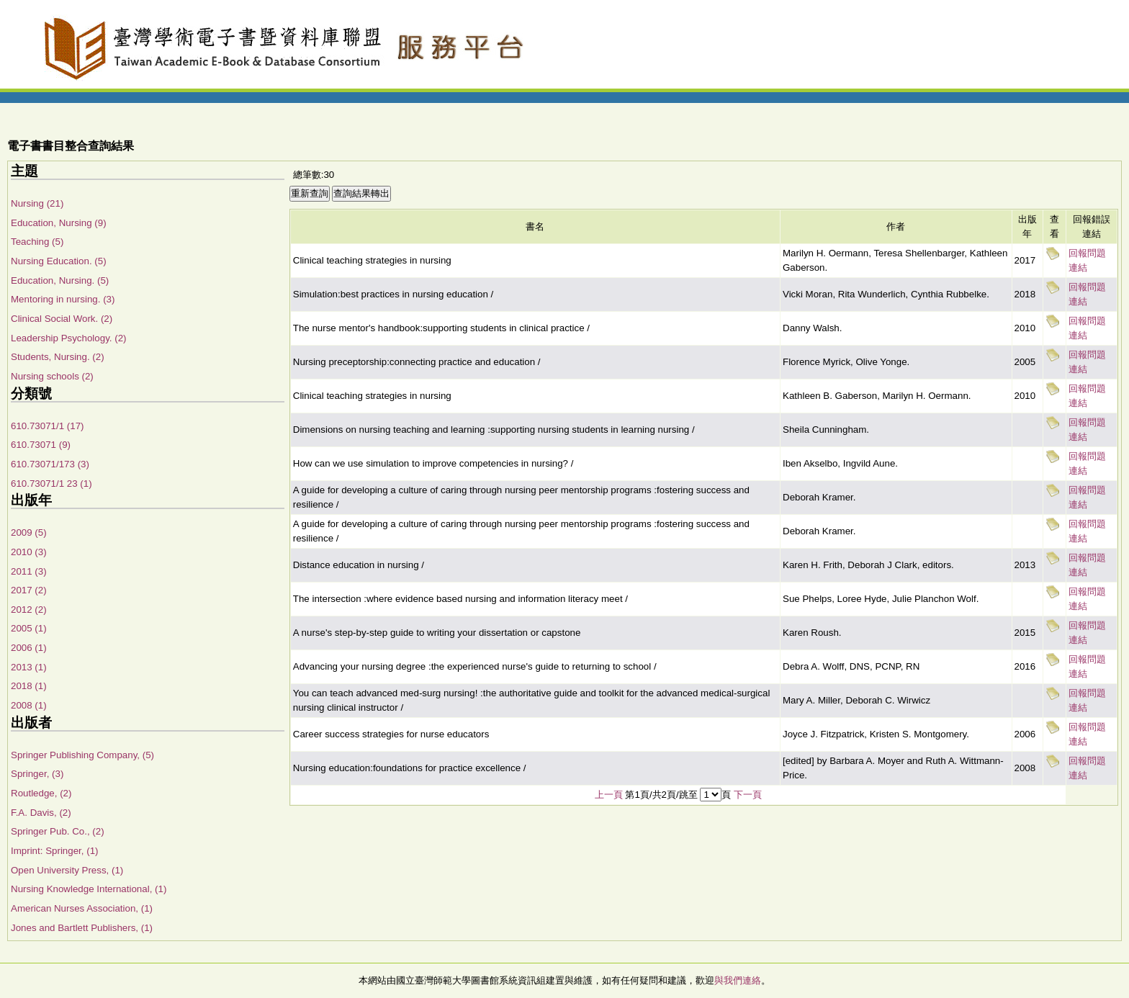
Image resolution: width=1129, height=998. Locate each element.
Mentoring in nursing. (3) (62, 299)
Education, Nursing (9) (59, 222)
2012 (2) (29, 609)
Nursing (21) (37, 203)
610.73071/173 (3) (50, 464)
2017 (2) (29, 590)
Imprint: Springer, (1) (54, 850)
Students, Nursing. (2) (57, 356)
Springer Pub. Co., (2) (57, 831)
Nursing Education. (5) (59, 261)
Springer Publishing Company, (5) (82, 755)
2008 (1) (29, 705)
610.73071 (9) (41, 444)
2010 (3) (29, 552)
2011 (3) (29, 571)
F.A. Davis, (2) (41, 812)
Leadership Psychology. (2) (69, 338)
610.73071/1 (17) (47, 426)
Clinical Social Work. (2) (61, 318)
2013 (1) (29, 667)
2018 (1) (29, 685)
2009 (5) (29, 532)
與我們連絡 (737, 980)
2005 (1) (29, 628)
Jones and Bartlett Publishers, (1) (82, 927)
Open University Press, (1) (67, 870)
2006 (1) (29, 647)
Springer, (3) (37, 773)
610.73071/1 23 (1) (51, 483)
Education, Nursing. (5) (60, 280)
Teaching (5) (37, 241)
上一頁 (609, 794)
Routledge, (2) (41, 793)
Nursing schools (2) (52, 376)
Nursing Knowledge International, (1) (88, 889)
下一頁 (748, 794)
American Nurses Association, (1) (82, 908)
